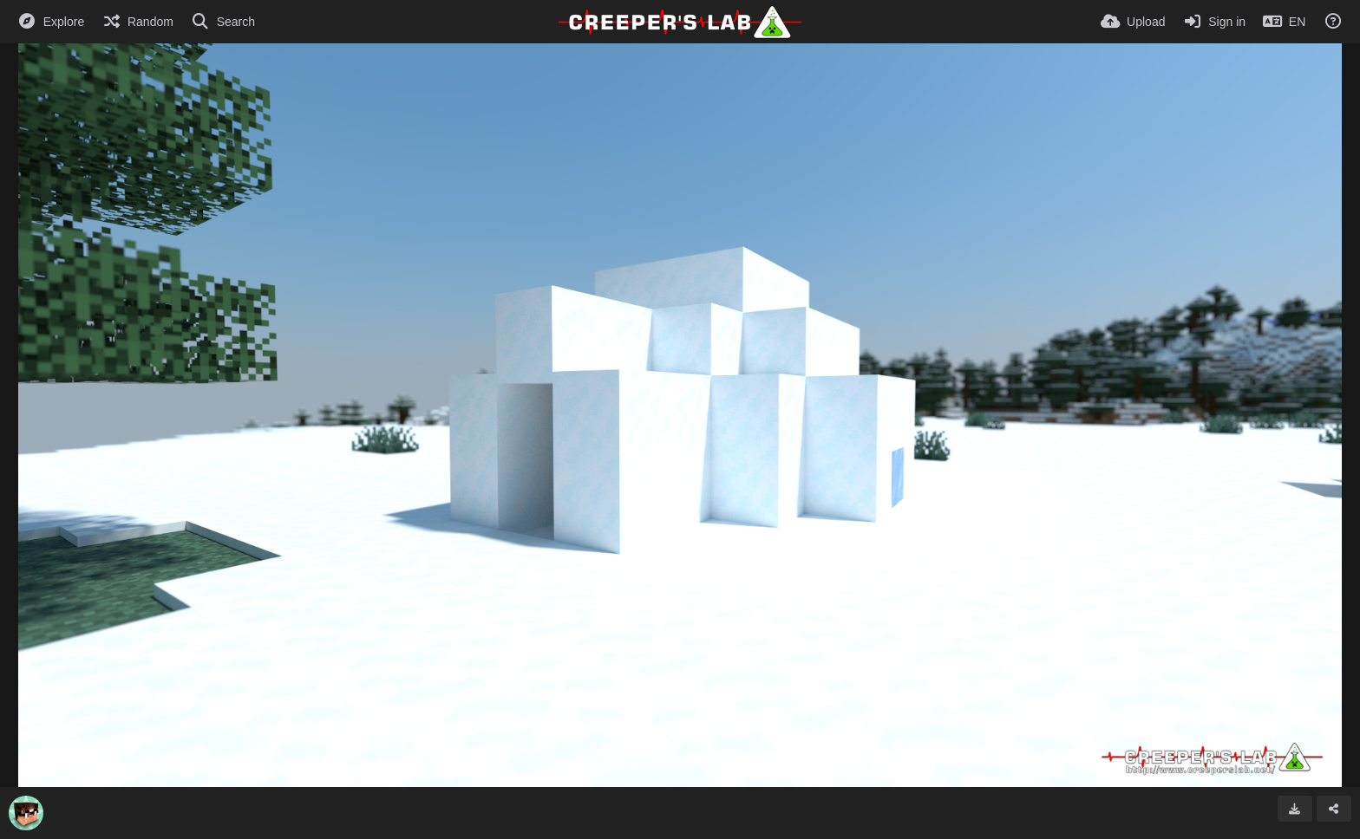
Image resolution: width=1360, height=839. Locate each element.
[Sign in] (1214, 21)
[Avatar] (26, 813)
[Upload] (1133, 21)
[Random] (137, 21)
